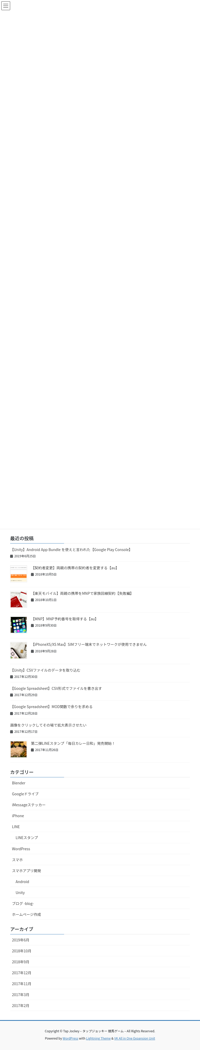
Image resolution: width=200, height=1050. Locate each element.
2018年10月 (22, 950)
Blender (18, 782)
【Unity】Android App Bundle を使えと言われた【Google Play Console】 (71, 549)
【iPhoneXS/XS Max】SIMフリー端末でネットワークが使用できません (89, 644)
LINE (16, 826)
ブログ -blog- (23, 903)
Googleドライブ (25, 793)
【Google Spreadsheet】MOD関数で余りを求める (51, 706)
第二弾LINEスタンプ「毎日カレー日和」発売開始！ (73, 743)
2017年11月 (22, 983)
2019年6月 (20, 939)
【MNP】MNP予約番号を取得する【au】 (64, 618)
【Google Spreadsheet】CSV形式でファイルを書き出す (56, 688)
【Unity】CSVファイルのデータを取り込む (45, 670)
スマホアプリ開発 (26, 870)
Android (22, 881)
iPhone (18, 815)
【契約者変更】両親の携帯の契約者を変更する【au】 (75, 567)
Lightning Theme (98, 1038)
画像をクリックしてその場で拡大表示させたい (48, 725)
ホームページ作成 (26, 914)
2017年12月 (22, 972)
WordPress (21, 848)
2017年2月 (20, 1005)
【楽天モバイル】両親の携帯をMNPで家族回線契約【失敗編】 (82, 593)
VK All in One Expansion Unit (134, 1038)
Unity (20, 892)
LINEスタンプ (27, 837)
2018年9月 (20, 961)
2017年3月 (20, 994)
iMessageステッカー (29, 804)
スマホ (17, 859)
